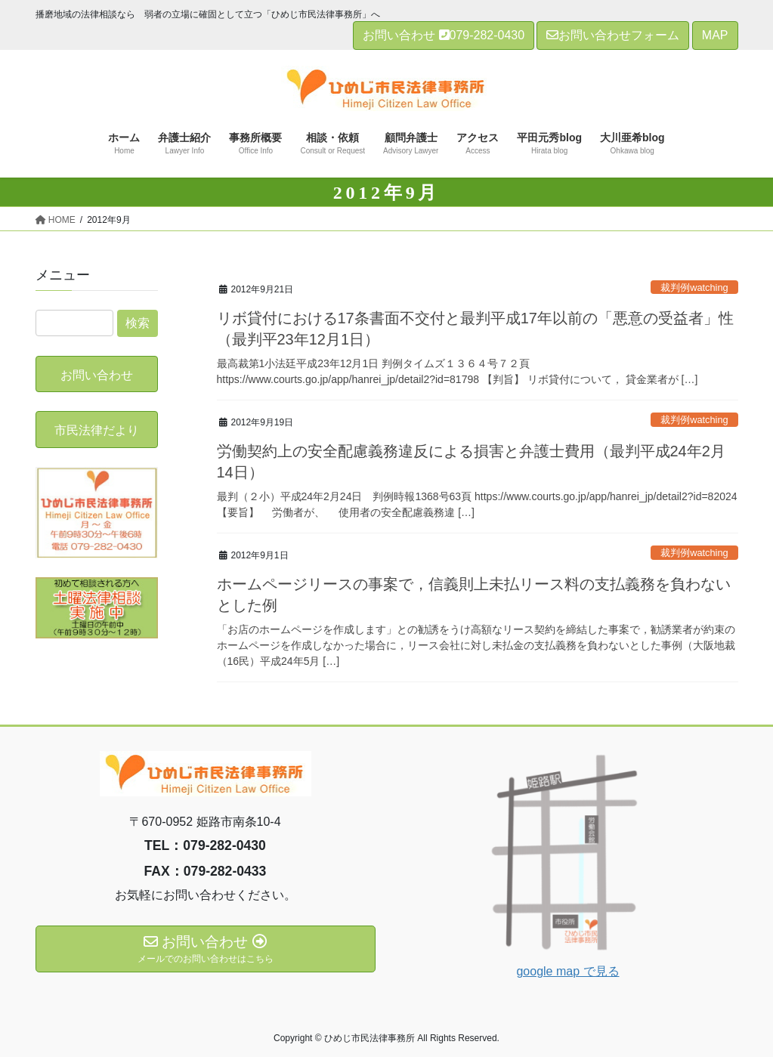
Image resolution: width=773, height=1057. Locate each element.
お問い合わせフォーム (612, 35)
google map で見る (567, 971)
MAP (715, 35)
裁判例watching (694, 287)
